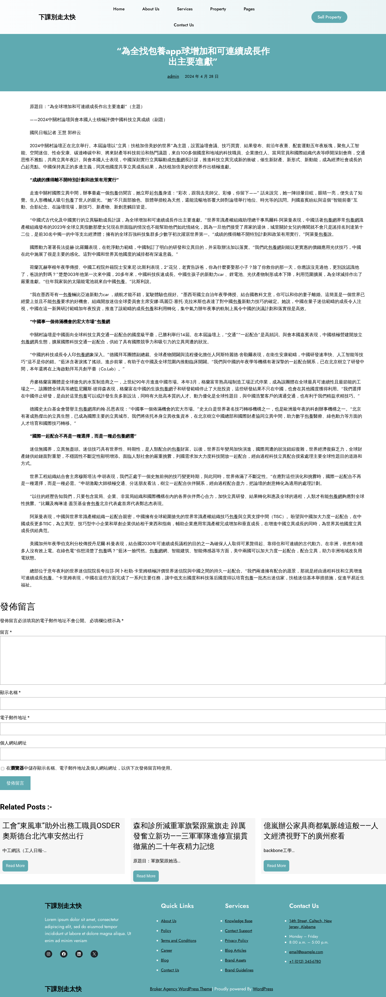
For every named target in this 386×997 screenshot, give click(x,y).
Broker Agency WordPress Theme (181, 989)
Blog (165, 960)
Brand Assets (235, 960)
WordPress (263, 989)
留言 (6, 632)
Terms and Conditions (178, 940)
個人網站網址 (13, 742)
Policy (166, 931)
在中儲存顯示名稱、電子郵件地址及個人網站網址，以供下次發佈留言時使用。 (90, 768)
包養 (114, 193)
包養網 (178, 160)
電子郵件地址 (15, 717)
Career (166, 950)
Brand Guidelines (239, 970)
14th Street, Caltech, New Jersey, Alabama (310, 924)
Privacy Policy (236, 940)
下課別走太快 (57, 17)
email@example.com (306, 952)
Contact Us (170, 970)
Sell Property (329, 17)
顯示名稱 (10, 692)
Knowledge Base (238, 921)
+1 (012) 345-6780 (305, 961)
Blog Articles (235, 950)
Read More (17, 866)
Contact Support (238, 931)
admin (173, 76)
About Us (168, 921)
